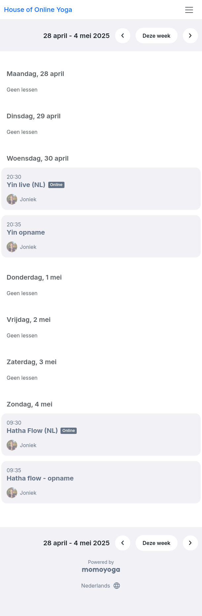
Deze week (156, 35)
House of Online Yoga (38, 10)
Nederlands (101, 586)
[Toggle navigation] (189, 10)
